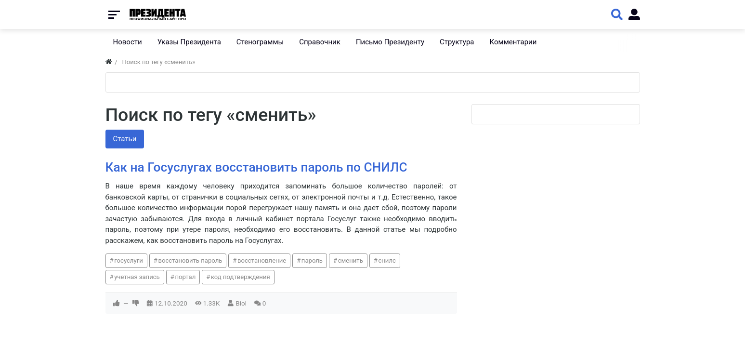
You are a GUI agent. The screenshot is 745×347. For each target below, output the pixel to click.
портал (185, 276)
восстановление (261, 260)
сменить (350, 260)
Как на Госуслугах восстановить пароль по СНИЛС (256, 167)
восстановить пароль (190, 260)
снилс (386, 260)
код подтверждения (240, 276)
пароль (312, 260)
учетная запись (137, 276)
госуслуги (128, 260)
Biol (241, 303)
